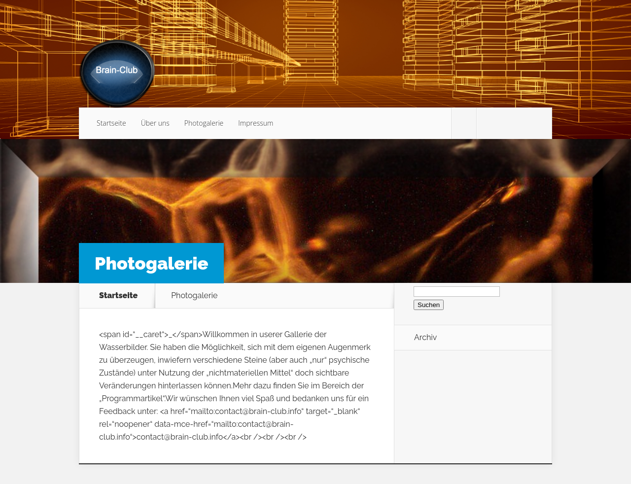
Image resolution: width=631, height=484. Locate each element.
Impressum (255, 123)
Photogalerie (203, 123)
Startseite (111, 123)
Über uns (155, 123)
